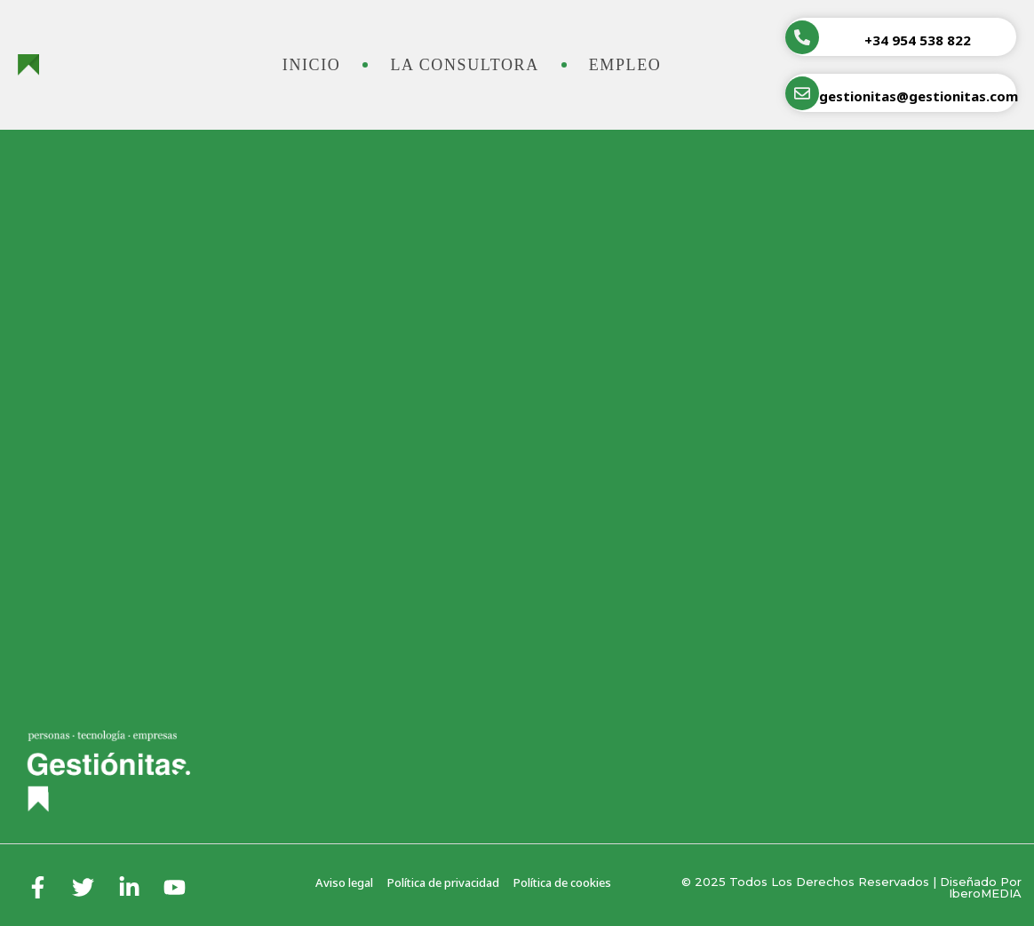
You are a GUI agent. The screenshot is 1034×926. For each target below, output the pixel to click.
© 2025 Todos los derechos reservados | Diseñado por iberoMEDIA (851, 887)
